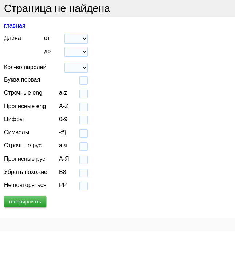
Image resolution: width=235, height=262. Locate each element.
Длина (12, 38)
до (47, 51)
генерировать (25, 202)
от (47, 38)
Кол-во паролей (25, 67)
